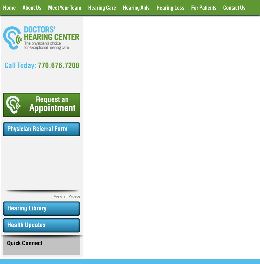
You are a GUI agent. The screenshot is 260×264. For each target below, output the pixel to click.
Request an (52, 104)
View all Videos (67, 196)
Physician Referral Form (37, 129)
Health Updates (26, 225)
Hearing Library (26, 208)
